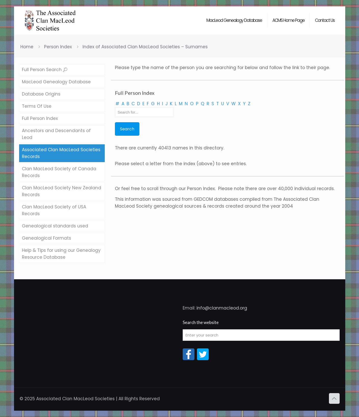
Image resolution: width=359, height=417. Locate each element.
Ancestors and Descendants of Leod (56, 134)
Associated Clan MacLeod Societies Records (61, 153)
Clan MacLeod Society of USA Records (54, 210)
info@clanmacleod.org (221, 308)
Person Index (58, 47)
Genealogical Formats (46, 238)
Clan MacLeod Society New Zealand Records (61, 191)
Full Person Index (40, 118)
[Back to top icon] (334, 398)
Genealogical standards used (55, 226)
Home (26, 47)
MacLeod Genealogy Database (56, 82)
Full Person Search (44, 70)
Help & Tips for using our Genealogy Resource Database (61, 253)
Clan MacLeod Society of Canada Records (59, 172)
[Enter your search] (261, 335)
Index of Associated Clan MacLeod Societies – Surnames (145, 47)
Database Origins (41, 94)
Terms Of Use (36, 106)
